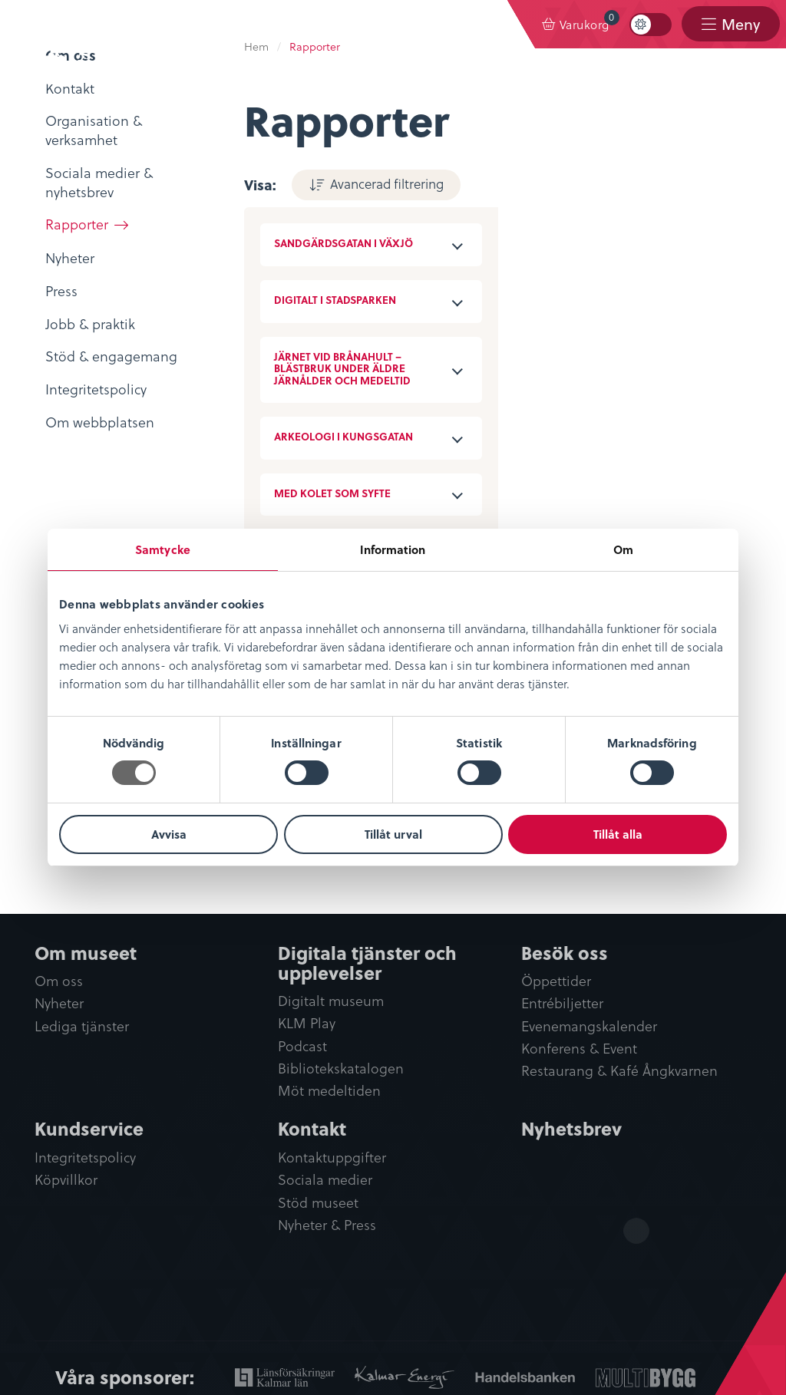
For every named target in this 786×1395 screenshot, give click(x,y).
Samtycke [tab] (162, 549)
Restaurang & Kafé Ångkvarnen (619, 1070)
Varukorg (589, 21)
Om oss (59, 981)
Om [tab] (623, 549)
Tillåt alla (617, 834)
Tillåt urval (393, 834)
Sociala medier (325, 1179)
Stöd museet (318, 1202)
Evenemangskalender (589, 1026)
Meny (741, 23)
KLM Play (306, 1023)
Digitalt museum (331, 1001)
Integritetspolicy (85, 1157)
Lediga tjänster (82, 1026)
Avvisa (169, 834)
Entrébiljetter (562, 1003)
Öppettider (556, 981)
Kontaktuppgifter (332, 1157)
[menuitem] (576, 24)
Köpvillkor (66, 1179)
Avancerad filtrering (387, 183)
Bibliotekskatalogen (341, 1068)
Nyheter (59, 1003)
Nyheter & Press (327, 1225)
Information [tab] (392, 549)
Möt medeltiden (329, 1090)
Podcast (302, 1046)
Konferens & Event (579, 1048)
